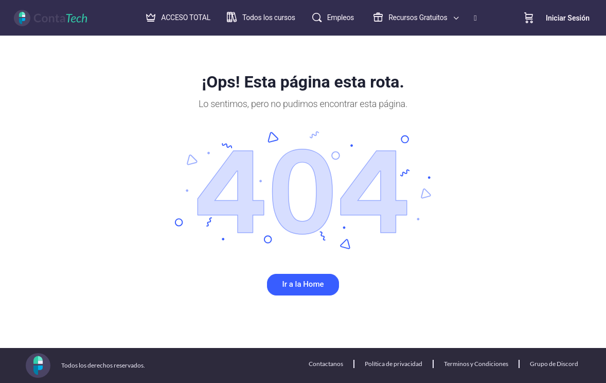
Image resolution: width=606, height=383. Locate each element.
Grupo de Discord (554, 364)
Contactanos (326, 364)
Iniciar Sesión (568, 18)
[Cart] (529, 18)
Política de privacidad (393, 364)
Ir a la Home (303, 284)
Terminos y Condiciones (476, 364)
